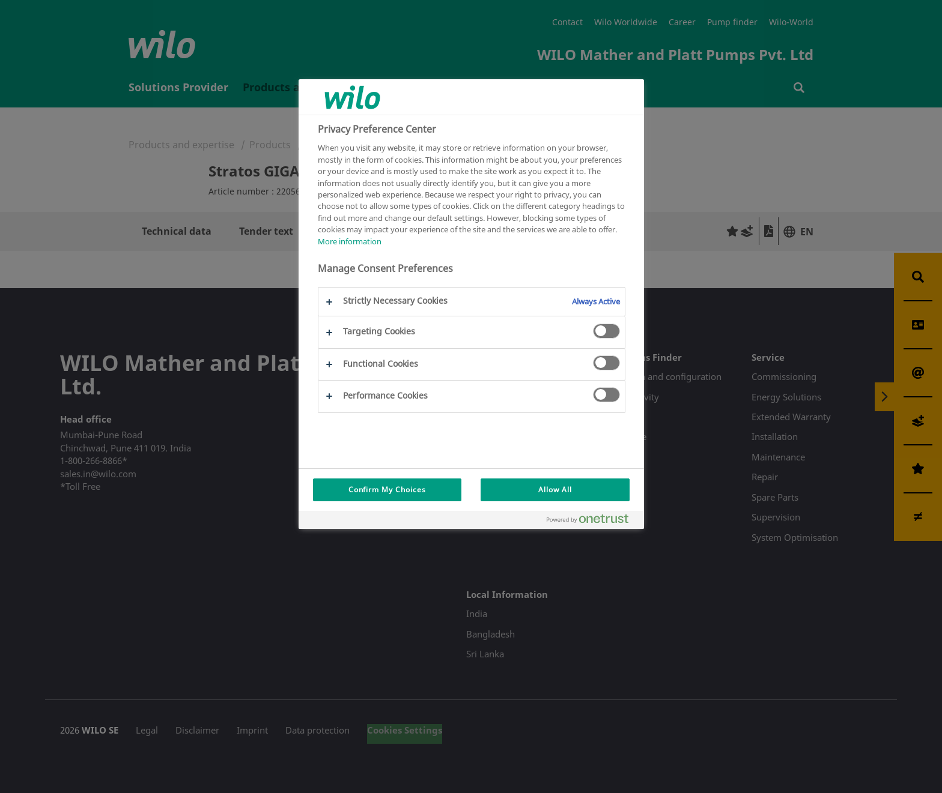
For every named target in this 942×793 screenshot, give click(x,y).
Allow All (555, 489)
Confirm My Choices (387, 489)
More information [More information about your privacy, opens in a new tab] (349, 241)
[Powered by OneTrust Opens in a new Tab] (592, 521)
